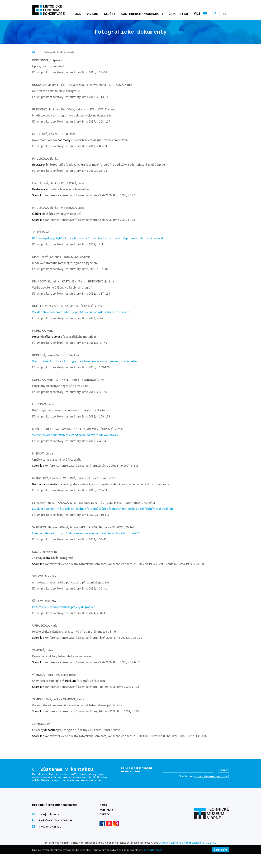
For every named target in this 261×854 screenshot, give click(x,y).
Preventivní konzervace (47, 337)
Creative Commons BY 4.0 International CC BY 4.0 (187, 842)
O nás (103, 805)
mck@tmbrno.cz (49, 814)
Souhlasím (220, 849)
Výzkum (92, 14)
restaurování (51, 558)
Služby (109, 14)
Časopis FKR (178, 14)
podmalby (64, 140)
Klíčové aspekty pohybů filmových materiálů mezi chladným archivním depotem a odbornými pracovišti (98, 238)
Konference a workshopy (142, 14)
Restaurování (40, 165)
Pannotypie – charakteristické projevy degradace (63, 607)
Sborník (37, 195)
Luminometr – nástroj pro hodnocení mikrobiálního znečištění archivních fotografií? (86, 533)
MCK (77, 14)
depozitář (50, 730)
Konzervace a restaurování (49, 484)
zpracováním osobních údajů (212, 776)
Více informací (153, 849)
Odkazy (104, 814)
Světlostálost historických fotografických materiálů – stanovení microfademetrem (85, 361)
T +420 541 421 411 (50, 826)
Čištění (36, 214)
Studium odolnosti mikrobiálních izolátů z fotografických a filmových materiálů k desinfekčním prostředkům (102, 509)
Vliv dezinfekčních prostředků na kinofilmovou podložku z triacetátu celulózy (81, 312)
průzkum (70, 681)
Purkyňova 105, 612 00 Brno (55, 820)
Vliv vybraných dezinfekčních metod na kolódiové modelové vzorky (75, 435)
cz (226, 13)
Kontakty (106, 809)
